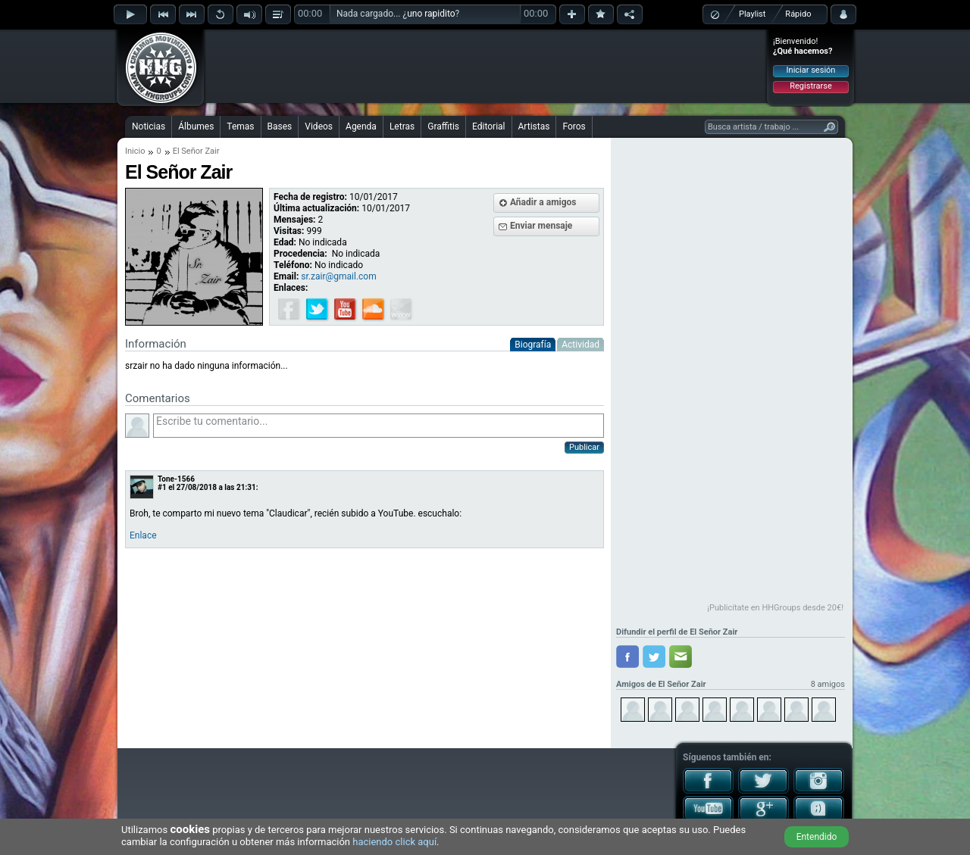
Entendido (816, 837)
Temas (240, 126)
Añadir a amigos (543, 202)
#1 (162, 487)
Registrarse (810, 86)
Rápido (798, 14)
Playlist (752, 14)
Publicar (584, 447)
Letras (402, 126)
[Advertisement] (486, 66)
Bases (280, 126)
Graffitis (443, 126)
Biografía (533, 344)
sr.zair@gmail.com (338, 276)
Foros (573, 126)
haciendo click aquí (394, 841)
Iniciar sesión (811, 70)
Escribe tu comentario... (378, 425)
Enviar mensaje (541, 225)
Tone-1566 (176, 479)
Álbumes (196, 126)
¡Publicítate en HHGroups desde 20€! (775, 608)
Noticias (148, 126)
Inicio (135, 151)
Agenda (361, 126)
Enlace (143, 535)
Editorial (488, 126)
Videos (319, 126)
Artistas (534, 126)
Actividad (580, 344)
